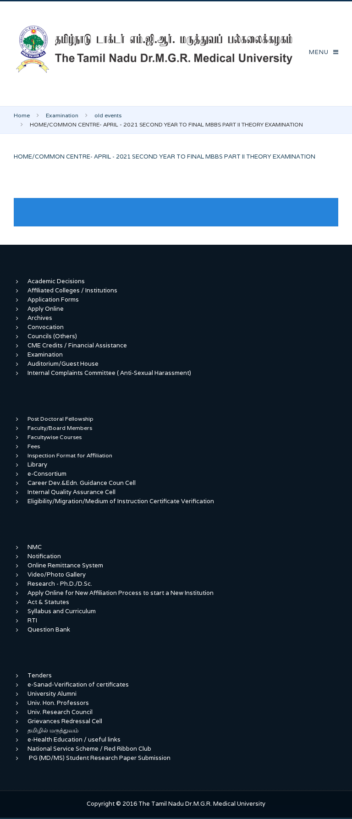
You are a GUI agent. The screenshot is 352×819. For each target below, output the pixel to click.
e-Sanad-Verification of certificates (78, 684)
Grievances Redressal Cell (65, 721)
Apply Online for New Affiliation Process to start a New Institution (121, 593)
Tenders (40, 675)
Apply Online (46, 309)
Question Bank (49, 629)
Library (37, 464)
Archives (40, 318)
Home (22, 115)
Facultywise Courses (55, 437)
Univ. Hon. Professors (58, 703)
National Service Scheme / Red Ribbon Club (89, 749)
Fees (34, 446)
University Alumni (52, 694)
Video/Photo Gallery (57, 574)
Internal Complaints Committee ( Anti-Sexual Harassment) (109, 373)
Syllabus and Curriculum (62, 611)
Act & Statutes (48, 602)
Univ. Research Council (60, 712)
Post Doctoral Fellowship (61, 418)
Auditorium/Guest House (63, 364)
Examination (62, 115)
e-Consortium (47, 474)
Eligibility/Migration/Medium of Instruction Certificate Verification (121, 501)
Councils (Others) (52, 336)
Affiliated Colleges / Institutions (72, 290)
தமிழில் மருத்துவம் (53, 730)
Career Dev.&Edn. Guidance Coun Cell (82, 483)
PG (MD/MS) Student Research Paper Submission (99, 758)
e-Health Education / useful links (74, 739)
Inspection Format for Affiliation (70, 455)
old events (107, 115)
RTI (32, 620)
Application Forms (53, 299)
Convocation (46, 327)
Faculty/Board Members (60, 427)
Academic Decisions (56, 281)
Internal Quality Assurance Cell (72, 492)
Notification (44, 556)
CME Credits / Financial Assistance (77, 345)
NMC (35, 547)
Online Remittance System (65, 565)
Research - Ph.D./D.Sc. (60, 584)
